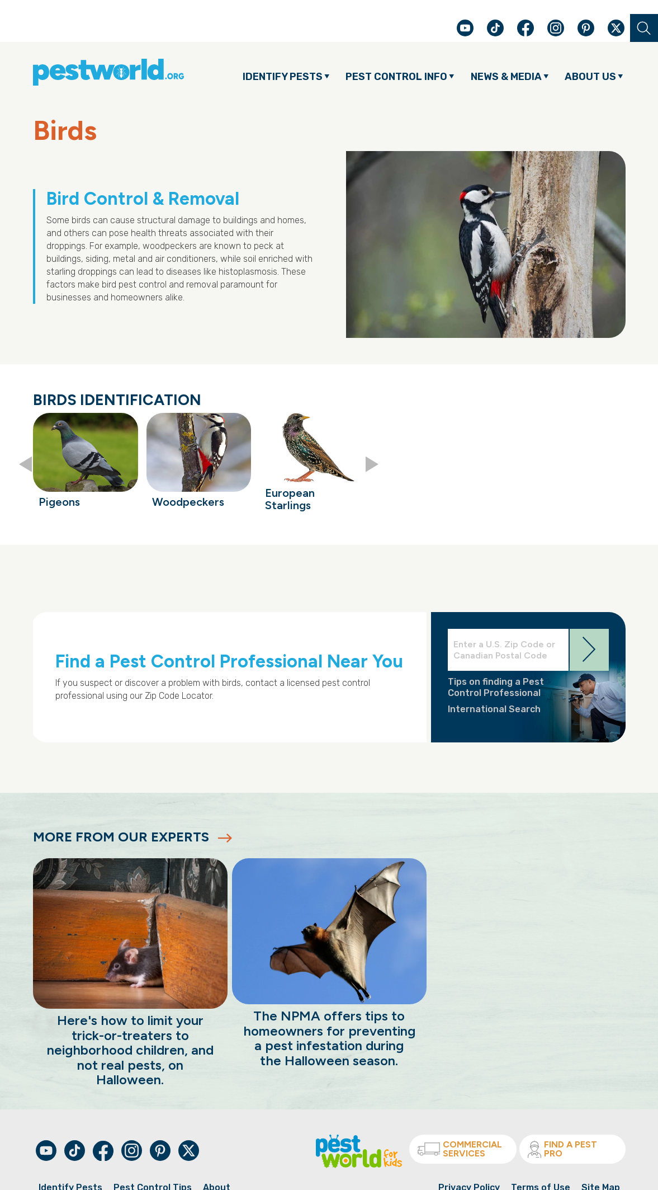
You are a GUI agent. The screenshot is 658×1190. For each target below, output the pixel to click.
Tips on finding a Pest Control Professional (496, 687)
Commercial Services (460, 1149)
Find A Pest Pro (562, 1149)
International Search (494, 709)
